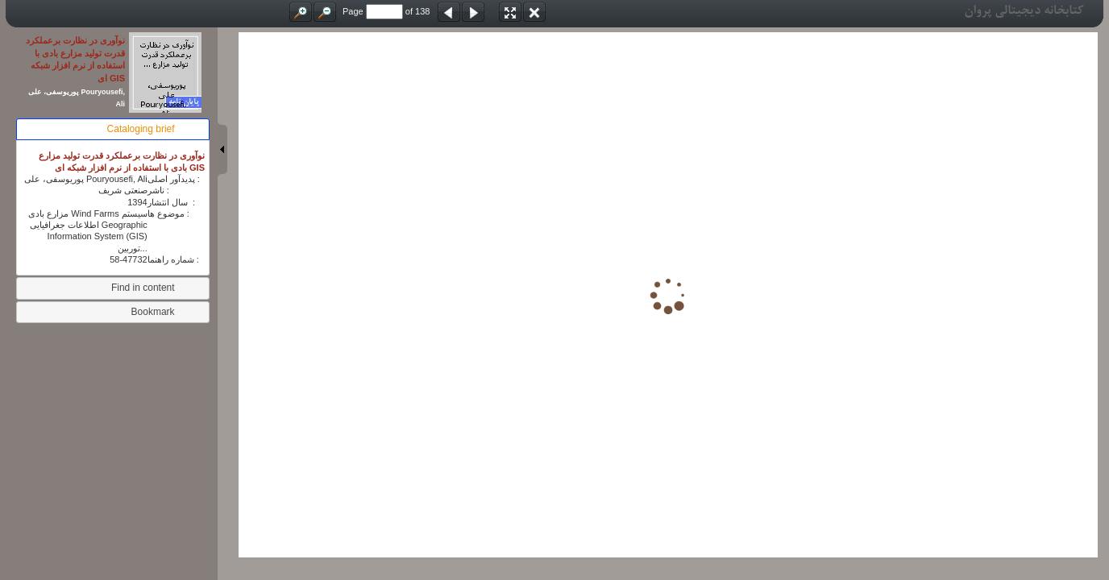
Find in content (143, 287)
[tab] (113, 129)
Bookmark (153, 311)
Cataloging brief (141, 129)
